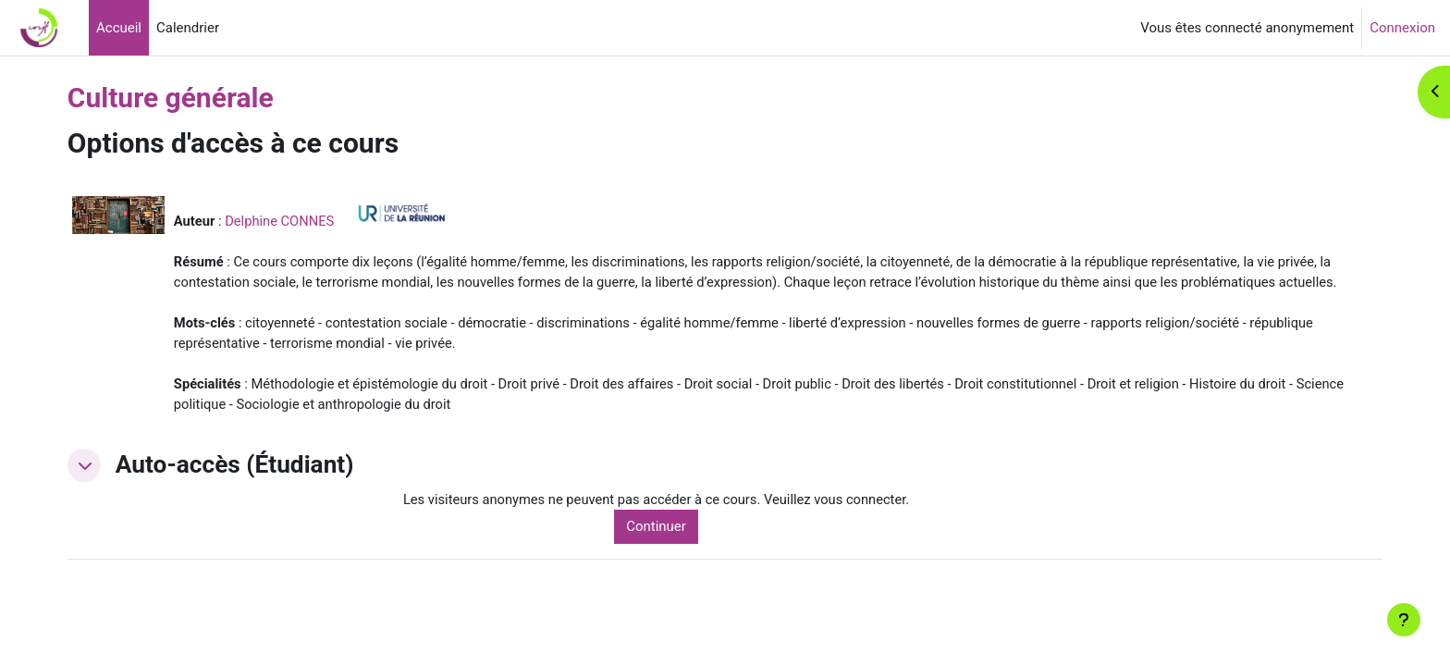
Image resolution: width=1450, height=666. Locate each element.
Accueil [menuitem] (118, 27)
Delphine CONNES (306, 221)
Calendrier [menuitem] (187, 27)
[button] (109, 490)
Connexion (1402, 27)
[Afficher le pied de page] (1403, 619)
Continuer (675, 552)
